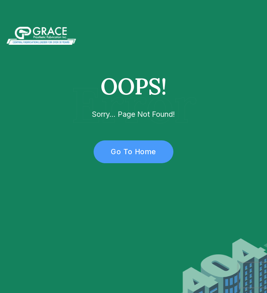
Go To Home (129, 151)
